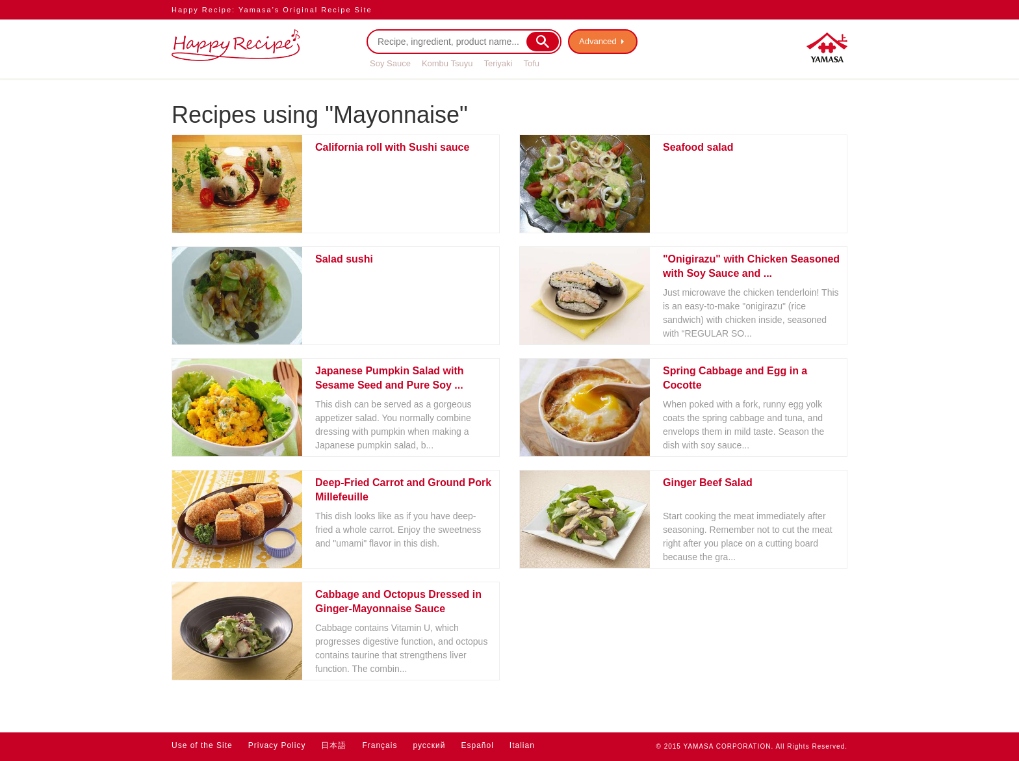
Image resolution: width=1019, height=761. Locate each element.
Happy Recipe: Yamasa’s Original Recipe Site (272, 10)
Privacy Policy (277, 745)
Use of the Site (202, 745)
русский (429, 745)
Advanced (598, 41)
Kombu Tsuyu (447, 63)
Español (477, 745)
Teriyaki (498, 63)
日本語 (333, 745)
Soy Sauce (390, 63)
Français (379, 745)
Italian (522, 745)
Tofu (531, 63)
